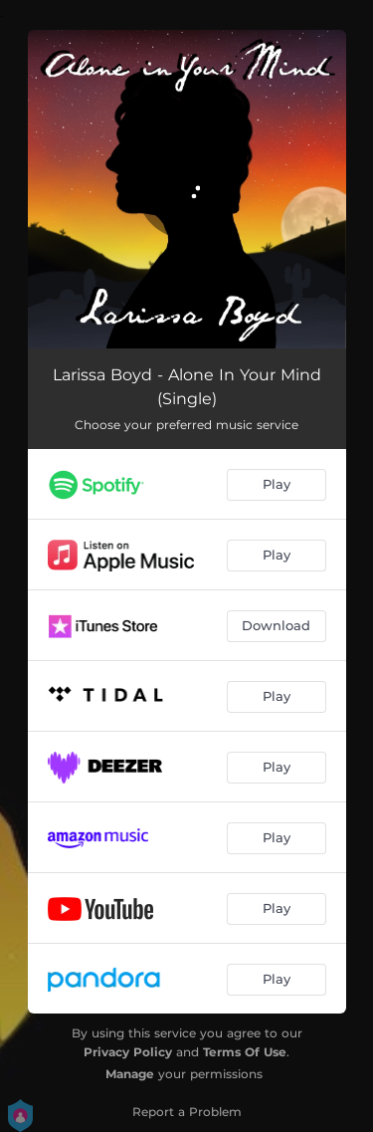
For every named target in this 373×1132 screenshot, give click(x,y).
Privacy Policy (128, 1051)
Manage (129, 1073)
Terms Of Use (244, 1051)
